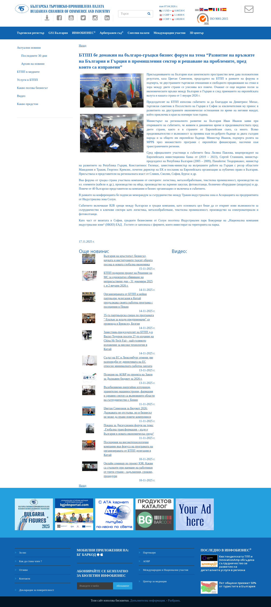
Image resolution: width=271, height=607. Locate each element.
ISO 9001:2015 (212, 18)
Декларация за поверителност (34, 590)
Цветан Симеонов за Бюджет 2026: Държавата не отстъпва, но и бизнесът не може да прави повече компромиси (128, 412)
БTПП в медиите (28, 71)
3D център (197, 32)
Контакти (22, 578)
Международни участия (169, 32)
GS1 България (58, 32)
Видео (21, 96)
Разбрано (174, 600)
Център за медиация (153, 581)
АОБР (144, 561)
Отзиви (21, 569)
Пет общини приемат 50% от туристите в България (237, 584)
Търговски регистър (30, 32)
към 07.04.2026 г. (168, 6)
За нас (20, 552)
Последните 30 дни (34, 55)
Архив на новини (32, 63)
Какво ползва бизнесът (32, 88)
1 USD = (172, 10)
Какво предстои (27, 104)
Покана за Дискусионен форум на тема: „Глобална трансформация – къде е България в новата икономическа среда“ (129, 429)
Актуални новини (29, 47)
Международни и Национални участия (163, 569)
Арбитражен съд (111, 32)
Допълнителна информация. (148, 600)
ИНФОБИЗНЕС (83, 32)
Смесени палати (138, 32)
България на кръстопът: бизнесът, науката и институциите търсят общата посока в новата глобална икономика (128, 260)
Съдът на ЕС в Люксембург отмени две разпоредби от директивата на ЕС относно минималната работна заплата (128, 362)
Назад (82, 45)
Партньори (147, 552)
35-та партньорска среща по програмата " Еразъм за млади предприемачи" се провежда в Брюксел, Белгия (129, 319)
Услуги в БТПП (27, 79)
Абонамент (122, 585)
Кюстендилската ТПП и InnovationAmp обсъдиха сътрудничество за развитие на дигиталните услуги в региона (227, 563)
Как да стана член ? (28, 561)
